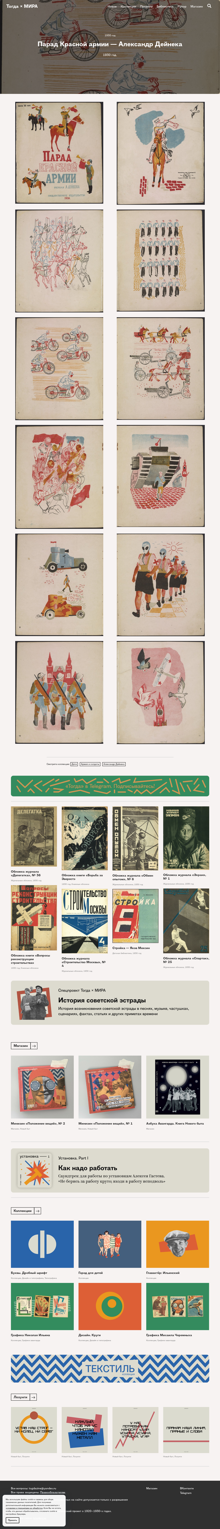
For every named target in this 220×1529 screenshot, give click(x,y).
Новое (112, 6)
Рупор (182, 6)
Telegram (185, 1493)
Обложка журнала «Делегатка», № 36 (26, 874)
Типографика (51, 1279)
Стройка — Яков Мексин (131, 948)
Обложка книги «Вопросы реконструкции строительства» (30, 959)
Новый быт (25, 1129)
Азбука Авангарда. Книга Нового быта (175, 1124)
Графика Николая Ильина (30, 1336)
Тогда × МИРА (22, 6)
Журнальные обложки (21, 881)
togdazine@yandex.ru (42, 1488)
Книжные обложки (80, 884)
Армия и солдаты (90, 764)
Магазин (196, 6)
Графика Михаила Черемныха (169, 1336)
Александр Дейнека (114, 764)
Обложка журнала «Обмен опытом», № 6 (132, 878)
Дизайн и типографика (32, 1279)
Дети (74, 764)
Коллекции (128, 6)
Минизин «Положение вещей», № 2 (38, 1124)
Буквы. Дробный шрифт (29, 1274)
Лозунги (26, 1458)
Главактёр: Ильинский (163, 1274)
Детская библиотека (121, 953)
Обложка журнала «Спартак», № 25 (186, 960)
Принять (12, 1520)
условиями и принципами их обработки (24, 1508)
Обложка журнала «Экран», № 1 (184, 877)
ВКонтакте (187, 1488)
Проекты (146, 6)
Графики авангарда (31, 1341)
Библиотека (165, 6)
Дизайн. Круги (90, 1336)
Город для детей (91, 1274)
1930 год (110, 35)
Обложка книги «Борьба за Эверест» (82, 877)
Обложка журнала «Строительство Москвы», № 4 (84, 962)
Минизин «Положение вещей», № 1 (106, 1124)
